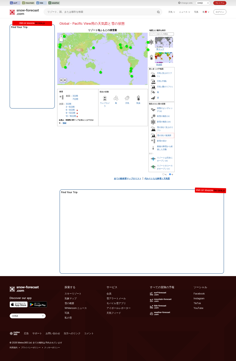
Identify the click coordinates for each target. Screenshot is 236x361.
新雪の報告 (162, 122)
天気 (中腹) (162, 81)
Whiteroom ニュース (76, 308)
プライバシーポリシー (31, 347)
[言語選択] (203, 3)
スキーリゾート (73, 293)
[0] (160, 111)
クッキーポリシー (52, 347)
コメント (89, 333)
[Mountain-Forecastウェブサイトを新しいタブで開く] (28, 3)
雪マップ (160, 49)
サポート (37, 333)
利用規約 (13, 347)
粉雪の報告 (162, 116)
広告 (26, 333)
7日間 (75, 99)
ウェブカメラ (105, 104)
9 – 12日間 (70, 113)
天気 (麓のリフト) (164, 87)
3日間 (75, 96)
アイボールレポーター (119, 308)
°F (172, 175)
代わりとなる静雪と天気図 (157, 178)
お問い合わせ (53, 333)
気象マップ (71, 298)
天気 (171, 12)
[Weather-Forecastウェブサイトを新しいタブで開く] (54, 3)
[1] (168, 169)
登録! (65, 123)
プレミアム (219, 3)
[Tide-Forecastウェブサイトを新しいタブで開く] (41, 3)
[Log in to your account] (219, 11)
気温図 (159, 64)
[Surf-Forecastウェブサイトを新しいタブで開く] (15, 3)
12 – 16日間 (71, 116)
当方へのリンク (72, 333)
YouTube (198, 308)
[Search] (158, 12)
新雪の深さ (162, 141)
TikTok (197, 303)
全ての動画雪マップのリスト (127, 178)
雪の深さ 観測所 (164, 135)
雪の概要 (69, 303)
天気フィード (114, 312)
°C (166, 175)
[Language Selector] (28, 315)
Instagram (199, 298)
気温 (138, 103)
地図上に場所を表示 (157, 30)
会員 (109, 293)
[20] (169, 122)
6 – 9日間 (70, 110)
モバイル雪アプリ (116, 303)
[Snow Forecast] (24, 12)
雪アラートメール (116, 298)
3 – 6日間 (70, 107)
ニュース (184, 12)
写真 (196, 12)
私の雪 (68, 317)
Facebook (199, 293)
